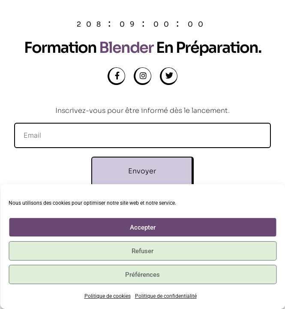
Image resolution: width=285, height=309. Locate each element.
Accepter (143, 227)
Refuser (142, 251)
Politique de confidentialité (166, 296)
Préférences (142, 275)
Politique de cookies (107, 296)
